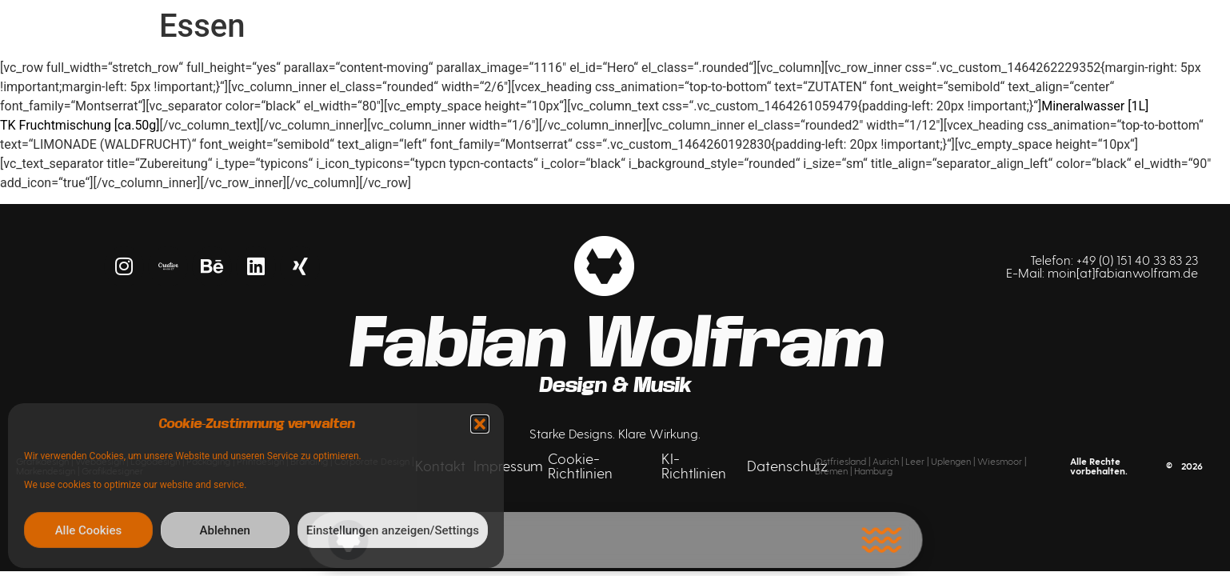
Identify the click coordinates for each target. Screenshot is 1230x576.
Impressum (508, 465)
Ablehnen (225, 530)
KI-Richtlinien (693, 465)
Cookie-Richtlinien (580, 465)
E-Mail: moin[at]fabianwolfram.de (1102, 272)
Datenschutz (787, 465)
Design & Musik (615, 385)
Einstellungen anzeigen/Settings (392, 530)
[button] (480, 424)
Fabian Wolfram (615, 344)
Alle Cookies (88, 530)
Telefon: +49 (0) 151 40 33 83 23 (1114, 259)
